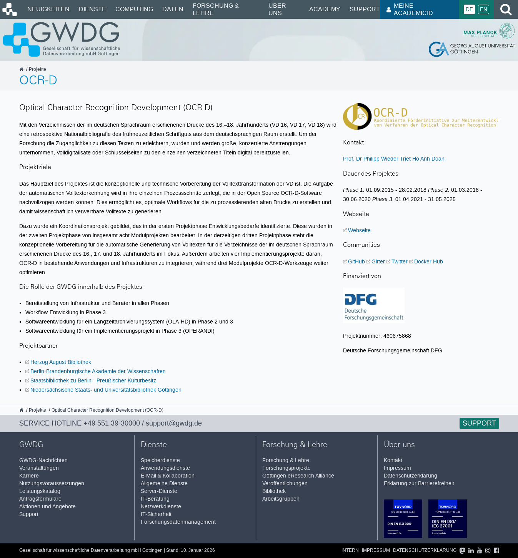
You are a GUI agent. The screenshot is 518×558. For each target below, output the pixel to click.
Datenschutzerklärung (410, 476)
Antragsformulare (40, 499)
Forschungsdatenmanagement (178, 522)
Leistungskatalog (39, 491)
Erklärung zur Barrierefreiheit (419, 483)
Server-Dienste (159, 491)
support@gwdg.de (174, 423)
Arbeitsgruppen (281, 499)
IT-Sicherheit (156, 514)
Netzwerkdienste (161, 506)
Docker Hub (428, 261)
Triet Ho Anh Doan (422, 159)
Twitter (399, 261)
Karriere (29, 476)
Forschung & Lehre (216, 9)
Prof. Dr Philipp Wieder (370, 159)
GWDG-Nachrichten (43, 460)
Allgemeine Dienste (164, 483)
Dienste (92, 9)
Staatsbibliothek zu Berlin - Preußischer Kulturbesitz (93, 380)
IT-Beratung (155, 499)
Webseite (359, 230)
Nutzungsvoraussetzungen (51, 483)
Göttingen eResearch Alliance (298, 476)
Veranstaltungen (39, 468)
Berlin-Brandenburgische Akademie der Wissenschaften (98, 371)
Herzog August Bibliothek (60, 362)
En (483, 9)
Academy (324, 9)
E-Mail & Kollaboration (168, 476)
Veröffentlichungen (285, 483)
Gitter (378, 261)
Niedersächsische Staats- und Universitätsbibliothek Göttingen (106, 390)
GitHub (356, 261)
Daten (172, 9)
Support (365, 9)
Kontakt (393, 460)
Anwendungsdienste (165, 468)
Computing (134, 9)
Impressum (397, 468)
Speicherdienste (160, 460)
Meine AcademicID (409, 9)
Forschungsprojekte (286, 468)
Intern (350, 550)
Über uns (277, 9)
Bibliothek (274, 491)
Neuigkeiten (48, 9)
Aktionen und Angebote (47, 506)
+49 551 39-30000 (111, 423)
